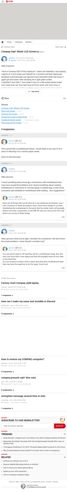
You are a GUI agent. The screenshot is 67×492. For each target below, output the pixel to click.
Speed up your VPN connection (15, 471)
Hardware (18, 42)
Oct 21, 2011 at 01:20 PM (26, 60)
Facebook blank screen (11, 120)
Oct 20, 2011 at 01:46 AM (17, 171)
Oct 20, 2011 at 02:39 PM (17, 199)
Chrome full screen (9, 114)
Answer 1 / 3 (6, 135)
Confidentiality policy (38, 482)
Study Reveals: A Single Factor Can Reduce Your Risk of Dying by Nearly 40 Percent (34, 438)
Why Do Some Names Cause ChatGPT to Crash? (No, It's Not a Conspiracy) (31, 450)
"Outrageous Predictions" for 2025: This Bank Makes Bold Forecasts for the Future (34, 447)
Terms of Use (25, 482)
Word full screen (8, 111)
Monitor (29, 42)
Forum (9, 42)
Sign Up (11, 482)
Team (17, 482)
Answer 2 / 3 (6, 163)
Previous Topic (9, 47)
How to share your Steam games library (18, 468)
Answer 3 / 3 (6, 225)
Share (6, 98)
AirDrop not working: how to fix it (15, 461)
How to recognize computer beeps (16, 475)
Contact (48, 482)
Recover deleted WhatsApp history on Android (20, 464)
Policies (55, 482)
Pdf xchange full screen (11, 123)
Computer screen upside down (14, 117)
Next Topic (59, 47)
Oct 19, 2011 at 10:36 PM (17, 143)
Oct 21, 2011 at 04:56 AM (17, 233)
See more (35, 91)
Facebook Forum (32, 120)
